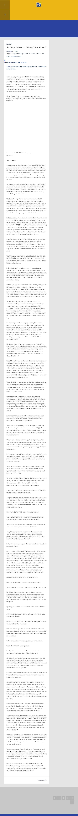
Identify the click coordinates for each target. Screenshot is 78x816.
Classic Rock (40, 47)
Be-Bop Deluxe (23, 47)
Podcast (8, 34)
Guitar (8, 49)
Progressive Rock (16, 49)
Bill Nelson (32, 47)
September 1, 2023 (12, 44)
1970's (16, 47)
